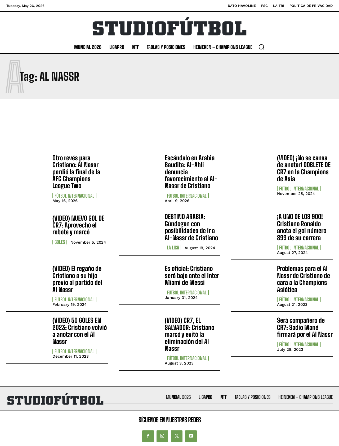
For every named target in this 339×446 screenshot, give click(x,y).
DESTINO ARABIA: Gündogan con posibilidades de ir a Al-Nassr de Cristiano (191, 227)
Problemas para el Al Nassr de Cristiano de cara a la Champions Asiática (303, 279)
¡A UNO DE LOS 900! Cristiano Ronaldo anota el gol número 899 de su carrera (301, 227)
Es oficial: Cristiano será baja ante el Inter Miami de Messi (192, 275)
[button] (261, 46)
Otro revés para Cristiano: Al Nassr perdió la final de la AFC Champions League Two (76, 172)
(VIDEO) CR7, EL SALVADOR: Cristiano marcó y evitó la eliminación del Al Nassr (189, 334)
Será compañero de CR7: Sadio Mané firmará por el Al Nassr (305, 327)
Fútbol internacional (74, 195)
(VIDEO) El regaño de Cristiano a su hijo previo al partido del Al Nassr (77, 279)
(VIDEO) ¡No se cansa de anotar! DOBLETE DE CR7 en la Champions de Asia (304, 168)
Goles (60, 242)
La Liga (173, 247)
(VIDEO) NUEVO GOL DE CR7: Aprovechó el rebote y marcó (78, 225)
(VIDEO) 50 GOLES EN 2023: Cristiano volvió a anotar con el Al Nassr (79, 330)
